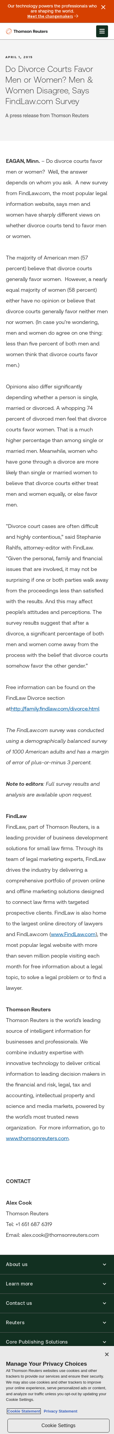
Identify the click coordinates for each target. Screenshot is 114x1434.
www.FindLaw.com (73, 934)
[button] (57, 1264)
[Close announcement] (103, 7)
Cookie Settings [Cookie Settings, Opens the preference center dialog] (58, 1425)
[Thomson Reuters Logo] (28, 31)
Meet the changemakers (52, 16)
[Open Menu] (102, 31)
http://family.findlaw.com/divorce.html (55, 709)
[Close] (106, 1354)
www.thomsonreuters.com (37, 1138)
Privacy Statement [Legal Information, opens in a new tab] (59, 1411)
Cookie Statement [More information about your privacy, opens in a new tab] (23, 1411)
